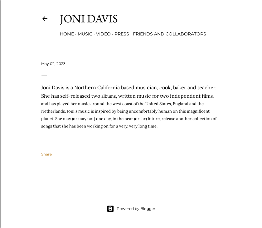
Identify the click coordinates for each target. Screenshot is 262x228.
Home (67, 34)
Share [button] (46, 154)
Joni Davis (89, 18)
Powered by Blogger (131, 208)
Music (85, 34)
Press (121, 34)
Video (103, 34)
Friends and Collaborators (169, 34)
